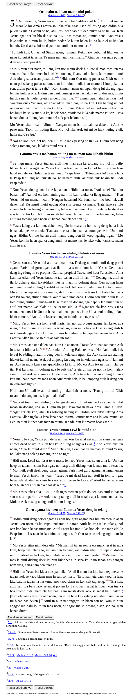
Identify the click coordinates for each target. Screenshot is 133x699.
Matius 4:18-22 (57, 15)
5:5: (10, 661)
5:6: (10, 667)
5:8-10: (12, 632)
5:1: (10, 622)
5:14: (11, 674)
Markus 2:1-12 (74, 256)
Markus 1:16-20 (75, 15)
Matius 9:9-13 (57, 433)
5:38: (11, 645)
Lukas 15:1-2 (23, 680)
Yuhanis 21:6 (21, 667)
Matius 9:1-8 (58, 256)
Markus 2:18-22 (75, 513)
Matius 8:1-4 (57, 157)
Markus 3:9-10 (43, 655)
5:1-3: (11, 655)
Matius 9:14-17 (57, 513)
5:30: (11, 680)
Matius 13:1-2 (24, 655)
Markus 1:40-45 (74, 157)
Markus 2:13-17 (74, 433)
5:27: (11, 638)
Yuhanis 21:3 (21, 661)
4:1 (55, 655)
